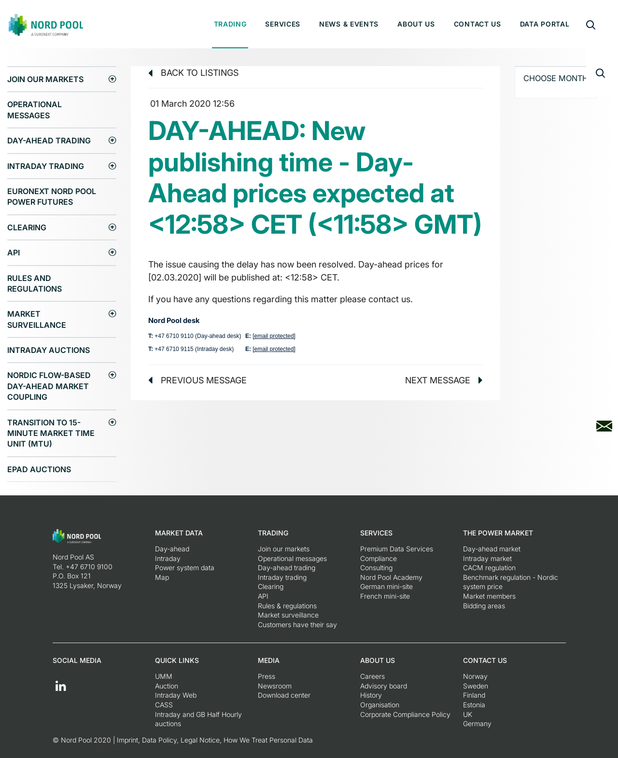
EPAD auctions (39, 469)
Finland (474, 695)
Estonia (474, 705)
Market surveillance (36, 319)
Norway (475, 676)
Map (162, 577)
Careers (372, 676)
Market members (489, 596)
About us (416, 24)
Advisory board (383, 686)
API (13, 252)
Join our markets (45, 79)
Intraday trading (45, 166)
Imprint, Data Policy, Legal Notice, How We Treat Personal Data (215, 740)
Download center (284, 695)
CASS (164, 705)
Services (282, 24)
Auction (166, 686)
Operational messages (34, 109)
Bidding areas (484, 606)
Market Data (179, 533)
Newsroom (275, 686)
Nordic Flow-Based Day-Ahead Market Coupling (49, 386)
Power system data (184, 567)
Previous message (197, 380)
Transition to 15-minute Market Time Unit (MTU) (51, 433)
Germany (477, 723)
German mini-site (386, 586)
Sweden (475, 686)
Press (266, 676)
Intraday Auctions (48, 350)
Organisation (379, 705)
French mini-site (385, 596)
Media (269, 660)
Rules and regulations (34, 283)
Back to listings (193, 73)
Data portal (545, 24)
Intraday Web (176, 695)
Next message (444, 380)
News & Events (349, 24)
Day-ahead (172, 549)
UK (467, 714)
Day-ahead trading (49, 140)
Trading (230, 24)
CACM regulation (489, 567)
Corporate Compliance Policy (405, 714)
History (371, 695)
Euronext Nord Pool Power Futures (51, 196)
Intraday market (487, 558)
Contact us (477, 24)
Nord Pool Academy (391, 577)
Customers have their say (297, 624)
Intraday (168, 558)
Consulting (376, 567)
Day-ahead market (491, 549)
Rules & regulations (287, 606)
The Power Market (498, 533)
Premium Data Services (396, 549)
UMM (163, 676)
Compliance (378, 558)
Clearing (26, 227)
